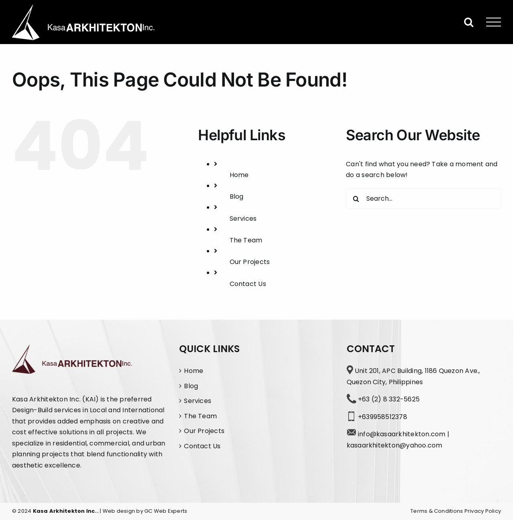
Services (243, 218)
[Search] (356, 199)
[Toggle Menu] (494, 22)
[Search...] (423, 199)
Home (239, 174)
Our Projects (250, 261)
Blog (237, 196)
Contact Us (248, 283)
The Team (246, 240)
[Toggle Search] (468, 22)
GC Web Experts (165, 511)
